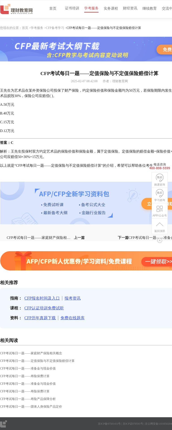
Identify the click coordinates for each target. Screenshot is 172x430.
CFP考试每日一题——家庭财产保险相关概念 (31, 353)
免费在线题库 (72, 318)
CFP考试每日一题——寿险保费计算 (24, 376)
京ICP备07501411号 (109, 423)
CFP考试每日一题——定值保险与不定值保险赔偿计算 (37, 361)
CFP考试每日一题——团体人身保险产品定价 (31, 406)
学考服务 (91, 8)
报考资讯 (72, 298)
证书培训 (72, 8)
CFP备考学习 (55, 28)
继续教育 (149, 8)
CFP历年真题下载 (40, 318)
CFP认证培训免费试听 (44, 308)
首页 (52, 8)
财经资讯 (130, 8)
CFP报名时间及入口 (42, 298)
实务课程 (111, 8)
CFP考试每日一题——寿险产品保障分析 (28, 399)
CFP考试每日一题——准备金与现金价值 (28, 368)
